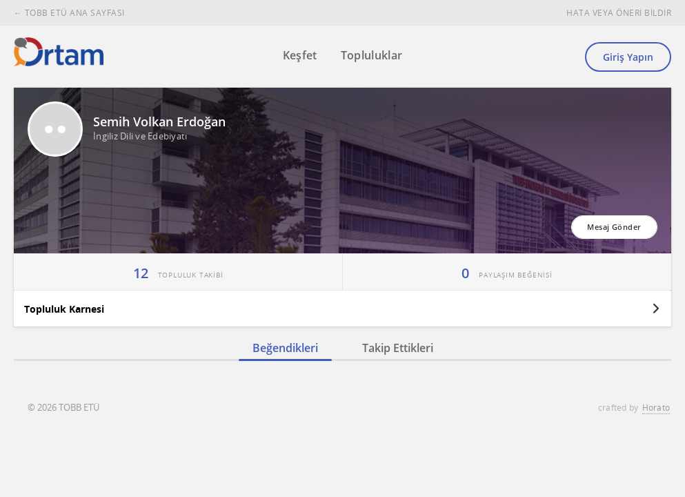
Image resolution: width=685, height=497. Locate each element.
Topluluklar (372, 55)
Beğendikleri (285, 347)
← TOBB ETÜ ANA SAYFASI (69, 13)
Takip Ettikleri (397, 347)
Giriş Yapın (628, 57)
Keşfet (300, 55)
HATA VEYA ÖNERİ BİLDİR (618, 13)
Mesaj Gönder (614, 227)
